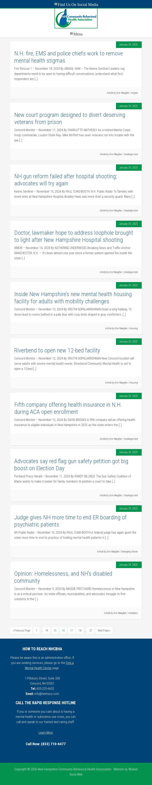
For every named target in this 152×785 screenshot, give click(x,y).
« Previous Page (21, 630)
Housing (133, 328)
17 (71, 630)
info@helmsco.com (46, 694)
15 (55, 630)
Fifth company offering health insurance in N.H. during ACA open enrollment (68, 408)
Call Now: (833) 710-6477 (46, 744)
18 (80, 630)
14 (46, 630)
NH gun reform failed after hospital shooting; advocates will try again (65, 180)
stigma (134, 93)
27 (90, 630)
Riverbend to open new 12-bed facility (57, 350)
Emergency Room (129, 551)
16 (63, 630)
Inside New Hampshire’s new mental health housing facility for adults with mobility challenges (73, 298)
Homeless (133, 613)
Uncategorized (131, 154)
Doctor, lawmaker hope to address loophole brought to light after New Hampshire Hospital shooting (73, 236)
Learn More (46, 732)
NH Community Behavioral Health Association (76, 18)
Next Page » (104, 630)
